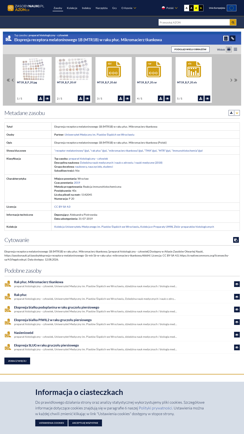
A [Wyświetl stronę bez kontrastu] (187, 8)
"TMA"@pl (150, 150)
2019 (77, 182)
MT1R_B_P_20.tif (66, 82)
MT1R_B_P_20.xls (187, 82)
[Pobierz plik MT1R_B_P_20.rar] (161, 98)
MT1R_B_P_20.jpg (27, 82)
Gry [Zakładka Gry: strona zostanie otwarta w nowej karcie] (114, 8)
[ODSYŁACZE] (232, 38)
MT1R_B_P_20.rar (147, 82)
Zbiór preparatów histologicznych (194, 226)
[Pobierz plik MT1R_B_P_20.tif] (80, 98)
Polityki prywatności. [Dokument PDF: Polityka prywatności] (156, 408)
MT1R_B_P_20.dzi (107, 82)
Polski (167, 8)
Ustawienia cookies (51, 422)
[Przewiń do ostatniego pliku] (235, 80)
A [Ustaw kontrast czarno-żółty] (201, 8)
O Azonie (126, 8)
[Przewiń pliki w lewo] (13, 80)
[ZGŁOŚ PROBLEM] (226, 38)
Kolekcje (72, 8)
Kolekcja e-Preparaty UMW (156, 226)
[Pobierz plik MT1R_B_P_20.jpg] (40, 98)
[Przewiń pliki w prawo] (231, 80)
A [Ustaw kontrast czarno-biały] (191, 8)
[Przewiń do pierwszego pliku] (8, 80)
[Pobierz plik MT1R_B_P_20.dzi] (121, 98)
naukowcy (81, 166)
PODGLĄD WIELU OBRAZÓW (190, 49)
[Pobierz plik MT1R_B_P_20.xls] (201, 98)
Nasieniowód (23, 333)
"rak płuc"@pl (98, 150)
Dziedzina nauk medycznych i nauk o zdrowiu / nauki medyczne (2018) (121, 162)
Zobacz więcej (17, 360)
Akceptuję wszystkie (85, 422)
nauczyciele (95, 166)
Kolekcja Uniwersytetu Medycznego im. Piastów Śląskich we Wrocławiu (96, 226)
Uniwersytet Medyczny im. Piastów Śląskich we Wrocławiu (99, 134)
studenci (108, 166)
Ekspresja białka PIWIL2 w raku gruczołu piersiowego (53, 320)
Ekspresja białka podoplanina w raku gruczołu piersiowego (56, 307)
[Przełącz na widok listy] (235, 49)
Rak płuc (20, 295)
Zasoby (58, 8)
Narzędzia (102, 8)
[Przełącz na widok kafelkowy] (229, 49)
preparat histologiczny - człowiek (88, 158)
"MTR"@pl (164, 150)
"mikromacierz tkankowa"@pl (125, 150)
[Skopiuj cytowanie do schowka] (236, 240)
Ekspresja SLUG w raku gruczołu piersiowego (46, 345)
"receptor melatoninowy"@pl (71, 150)
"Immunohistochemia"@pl (187, 150)
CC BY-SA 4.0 (62, 206)
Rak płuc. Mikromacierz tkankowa (38, 282)
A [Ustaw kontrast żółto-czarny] (196, 8)
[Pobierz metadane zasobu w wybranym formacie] (234, 113)
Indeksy (86, 8)
